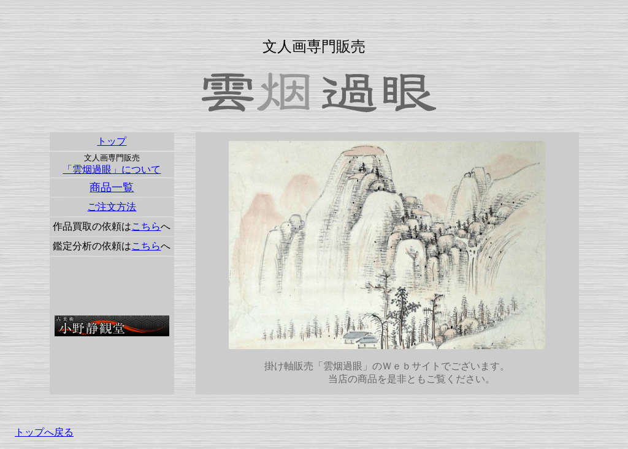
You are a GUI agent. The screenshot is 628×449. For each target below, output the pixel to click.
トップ (111, 141)
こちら (146, 226)
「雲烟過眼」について (112, 169)
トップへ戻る (44, 432)
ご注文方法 (111, 207)
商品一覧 (112, 187)
